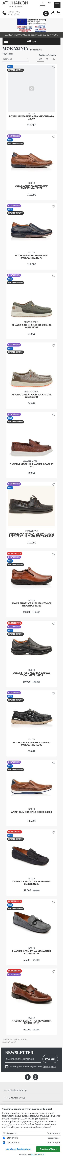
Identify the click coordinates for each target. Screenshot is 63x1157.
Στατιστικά (12, 1137)
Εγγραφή (50, 1058)
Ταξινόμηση (8, 54)
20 (40, 58)
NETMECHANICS (37, 1154)
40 (47, 58)
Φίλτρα (20, 41)
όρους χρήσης (49, 1066)
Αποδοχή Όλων (48, 1148)
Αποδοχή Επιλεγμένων (19, 1148)
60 (54, 58)
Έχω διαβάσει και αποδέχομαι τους (33, 1066)
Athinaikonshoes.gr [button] (17, 1090)
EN (49, 2)
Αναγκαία (11, 1133)
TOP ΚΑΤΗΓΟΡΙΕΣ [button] (16, 1097)
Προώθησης (13, 1142)
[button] (53, 67)
